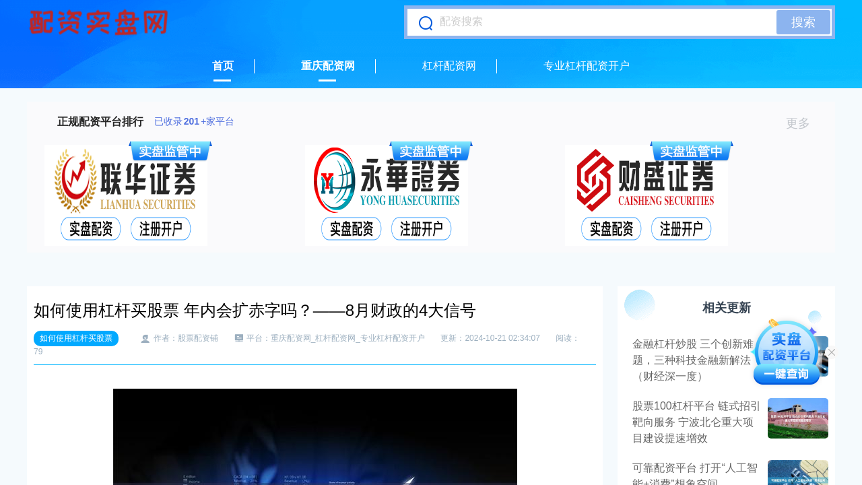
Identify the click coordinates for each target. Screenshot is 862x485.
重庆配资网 (328, 65)
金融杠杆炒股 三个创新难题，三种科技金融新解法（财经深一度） (693, 360)
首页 (223, 65)
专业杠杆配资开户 (586, 65)
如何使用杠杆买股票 (76, 338)
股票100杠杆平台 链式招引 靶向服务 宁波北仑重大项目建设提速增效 (696, 422)
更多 (804, 123)
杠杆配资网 (449, 65)
